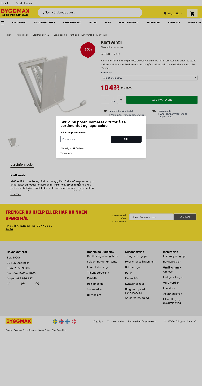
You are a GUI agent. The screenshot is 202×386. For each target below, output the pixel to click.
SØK (126, 139)
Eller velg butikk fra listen (72, 148)
